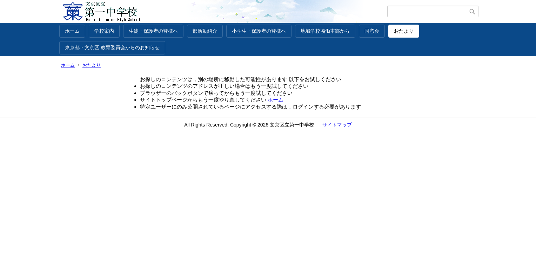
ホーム (72, 31)
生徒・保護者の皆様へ (153, 31)
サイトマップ (337, 125)
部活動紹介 (205, 31)
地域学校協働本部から (325, 31)
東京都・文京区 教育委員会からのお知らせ (112, 47)
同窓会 (371, 31)
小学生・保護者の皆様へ (259, 31)
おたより (404, 31)
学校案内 (104, 31)
